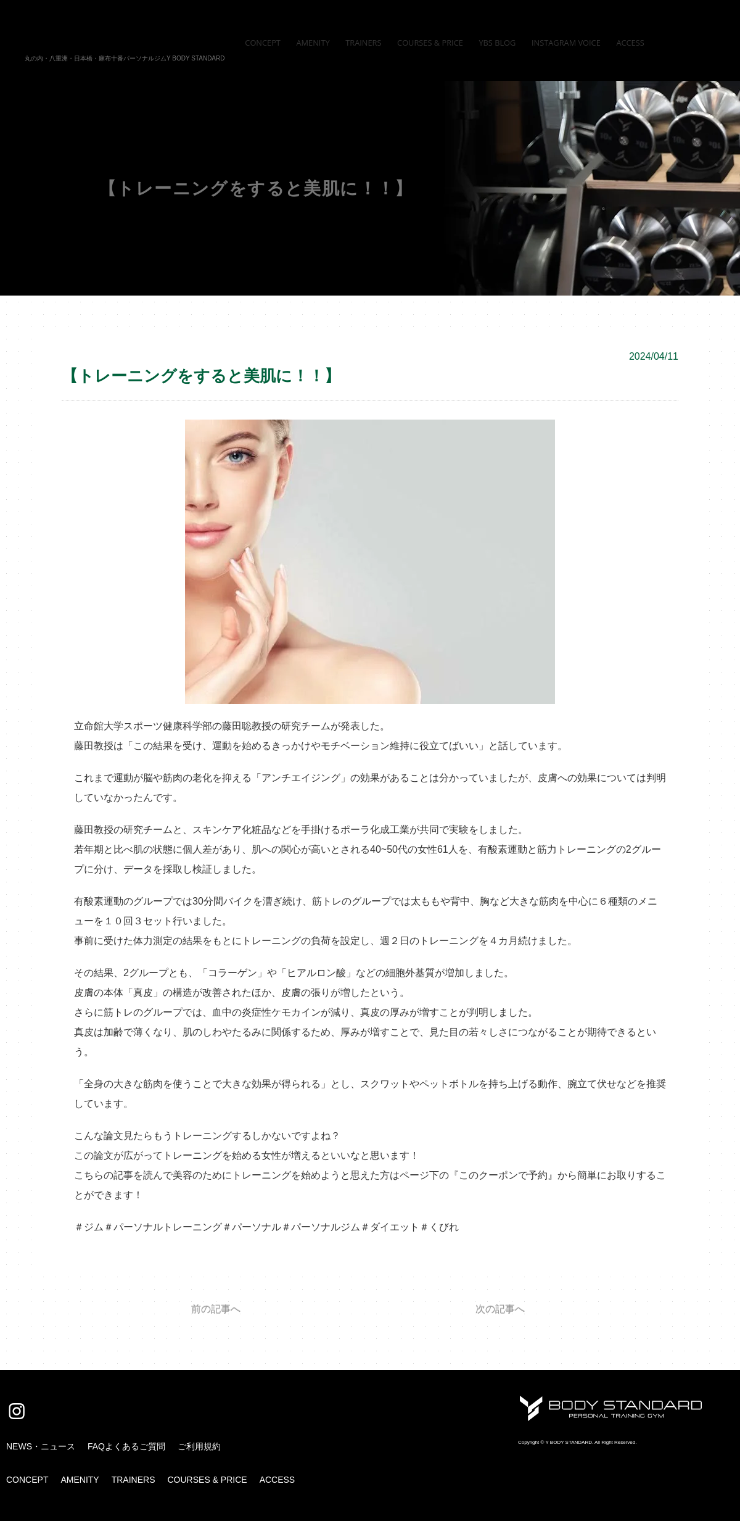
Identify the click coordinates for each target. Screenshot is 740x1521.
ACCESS (277, 1480)
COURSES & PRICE (207, 1480)
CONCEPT (27, 1480)
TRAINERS (133, 1480)
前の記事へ (215, 1309)
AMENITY (79, 1480)
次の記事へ (500, 1309)
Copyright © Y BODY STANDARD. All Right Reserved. (577, 1442)
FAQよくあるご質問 (126, 1446)
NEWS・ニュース (40, 1446)
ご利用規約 (199, 1446)
